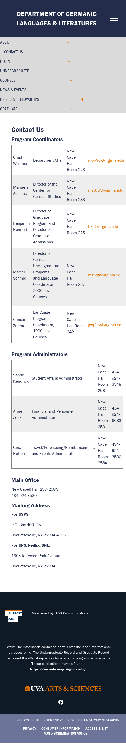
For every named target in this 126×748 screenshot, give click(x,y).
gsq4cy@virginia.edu (106, 324)
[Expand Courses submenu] (68, 80)
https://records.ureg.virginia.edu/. (59, 669)
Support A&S (15, 616)
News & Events (13, 89)
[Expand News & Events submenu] (74, 89)
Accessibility (96, 728)
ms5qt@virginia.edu (105, 274)
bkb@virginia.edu (103, 226)
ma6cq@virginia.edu (105, 190)
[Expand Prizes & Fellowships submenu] (80, 99)
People (6, 61)
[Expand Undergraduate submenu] (75, 71)
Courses (8, 80)
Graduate (8, 108)
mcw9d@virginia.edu (106, 160)
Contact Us (13, 51)
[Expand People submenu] (67, 61)
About (5, 42)
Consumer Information (60, 728)
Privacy (29, 728)
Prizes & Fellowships (19, 99)
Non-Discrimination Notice (65, 733)
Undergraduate (14, 70)
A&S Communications (72, 613)
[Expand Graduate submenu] (69, 109)
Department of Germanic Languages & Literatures (57, 18)
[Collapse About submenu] (66, 42)
